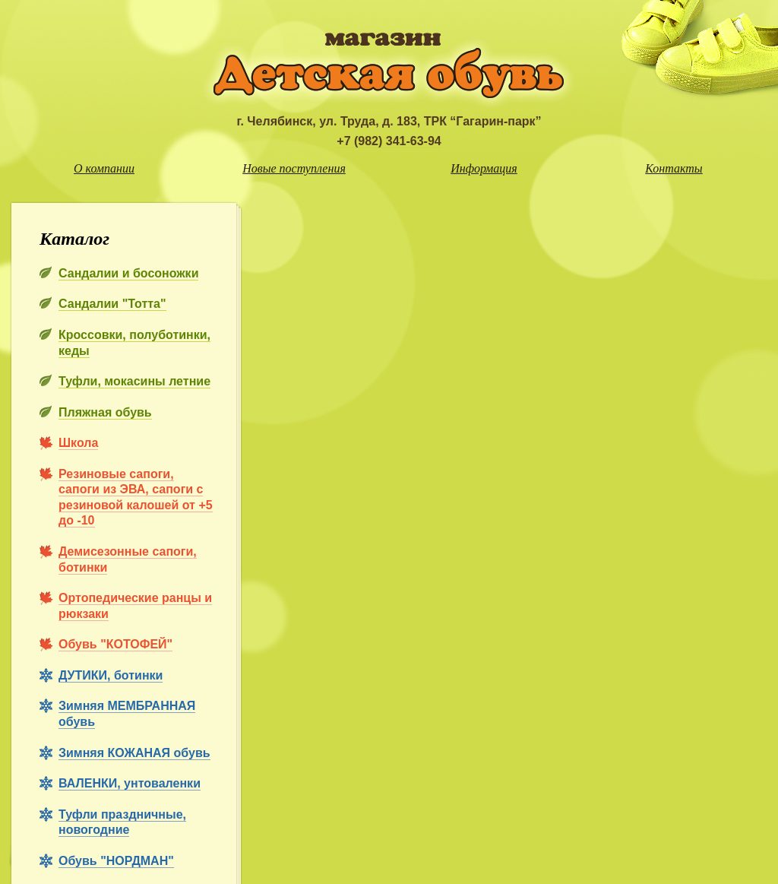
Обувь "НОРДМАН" (116, 860)
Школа (78, 442)
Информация (484, 168)
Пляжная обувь (105, 412)
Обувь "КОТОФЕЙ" (115, 644)
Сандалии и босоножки (128, 273)
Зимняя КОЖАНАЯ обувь (134, 752)
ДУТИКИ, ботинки (111, 675)
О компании (104, 168)
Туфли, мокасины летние (134, 381)
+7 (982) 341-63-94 (389, 141)
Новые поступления (294, 168)
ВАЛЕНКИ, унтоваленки (130, 783)
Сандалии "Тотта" (112, 303)
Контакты (673, 168)
